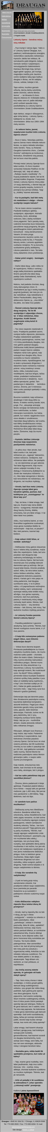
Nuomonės (6, 31)
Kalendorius (6, 16)
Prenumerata (7, 37)
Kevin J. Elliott (28, 1130)
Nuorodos (5, 34)
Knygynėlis (6, 26)
